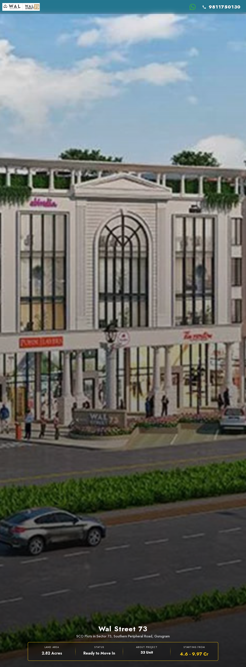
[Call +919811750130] (222, 7)
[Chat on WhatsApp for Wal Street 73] (192, 7)
